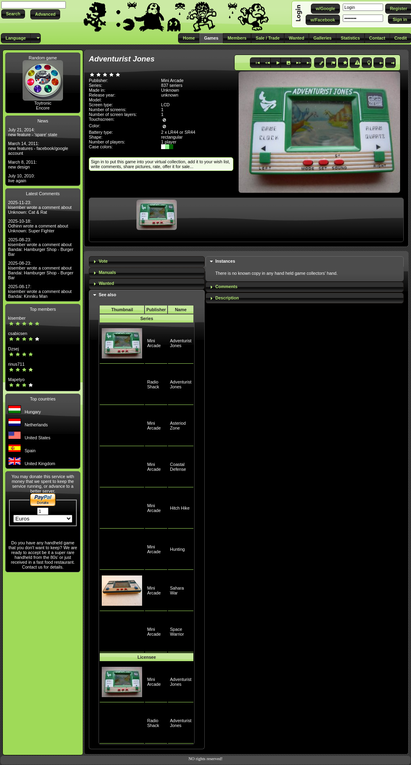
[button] (13, 14)
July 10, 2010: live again (21, 178)
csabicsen (17, 333)
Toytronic (43, 103)
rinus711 (16, 364)
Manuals (107, 272)
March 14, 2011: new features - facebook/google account (38, 148)
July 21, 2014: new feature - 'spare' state (32, 132)
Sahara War (177, 590)
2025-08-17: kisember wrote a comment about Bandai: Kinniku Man (40, 291)
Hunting (177, 549)
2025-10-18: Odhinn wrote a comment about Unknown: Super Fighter (38, 226)
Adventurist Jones (180, 343)
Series (146, 318)
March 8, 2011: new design (22, 164)
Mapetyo (16, 379)
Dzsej (13, 348)
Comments (226, 286)
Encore (43, 107)
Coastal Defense (178, 467)
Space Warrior (177, 631)
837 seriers (171, 85)
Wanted (106, 283)
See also (107, 294)
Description (227, 297)
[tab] (147, 261)
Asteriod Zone (178, 425)
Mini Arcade (154, 343)
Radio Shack (153, 384)
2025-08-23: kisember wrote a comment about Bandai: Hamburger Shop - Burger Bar (40, 247)
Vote (103, 261)
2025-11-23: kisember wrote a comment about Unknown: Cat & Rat (40, 207)
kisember (16, 318)
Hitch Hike (180, 508)
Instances (225, 261)
